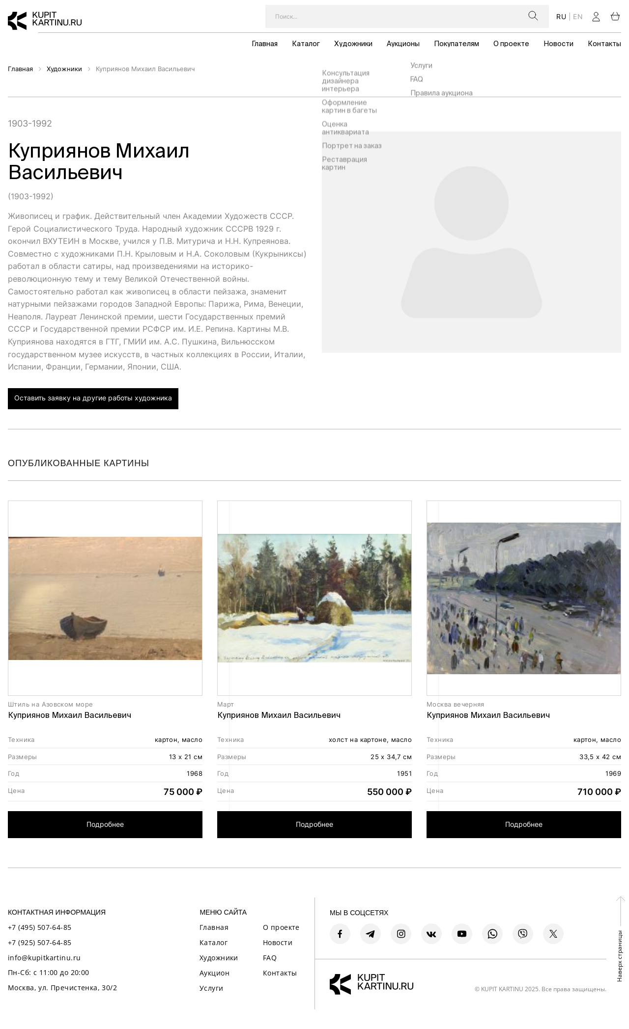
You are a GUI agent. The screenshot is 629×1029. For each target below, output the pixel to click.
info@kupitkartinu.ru (44, 957)
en (578, 16)
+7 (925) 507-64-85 (40, 942)
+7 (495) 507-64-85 (40, 927)
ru (561, 16)
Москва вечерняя (456, 704)
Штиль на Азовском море (50, 704)
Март (225, 704)
